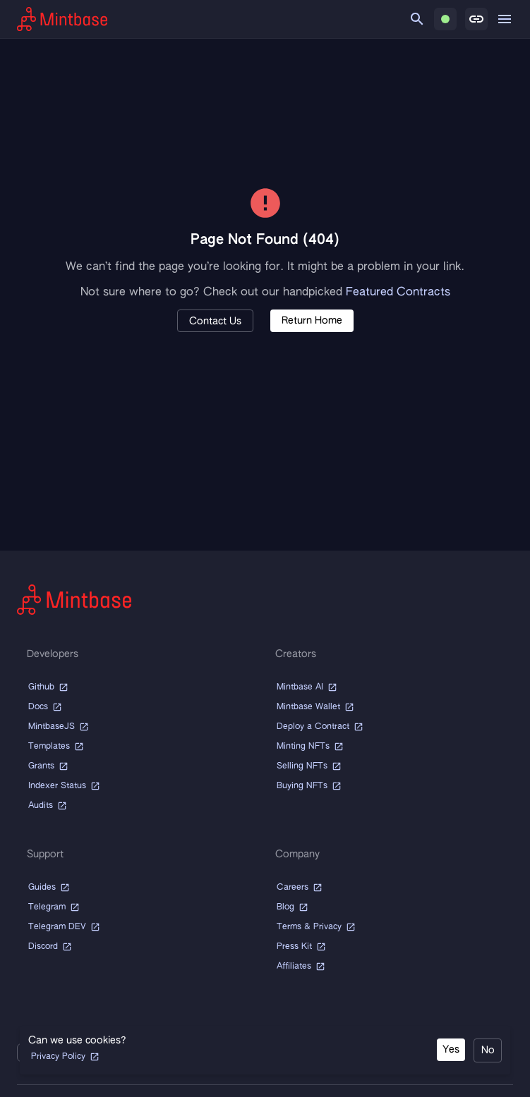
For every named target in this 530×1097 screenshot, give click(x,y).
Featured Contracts (398, 292)
